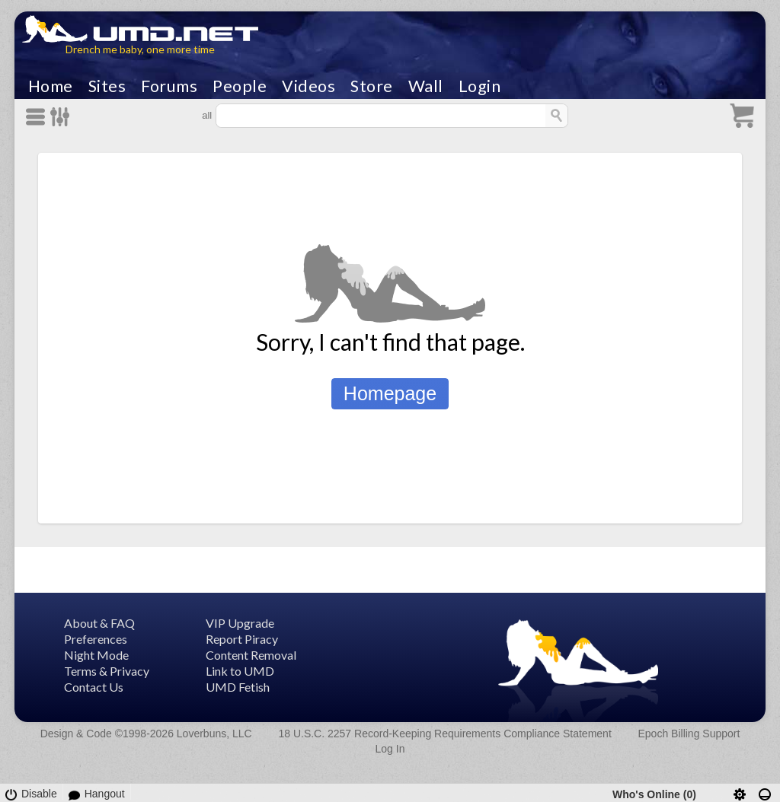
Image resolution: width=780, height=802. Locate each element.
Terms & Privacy (106, 671)
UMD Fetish (238, 686)
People (240, 86)
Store (371, 86)
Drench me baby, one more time (140, 49)
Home (50, 86)
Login (480, 86)
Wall (425, 86)
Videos (308, 86)
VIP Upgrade (240, 623)
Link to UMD (240, 671)
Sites (107, 86)
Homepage (390, 393)
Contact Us (93, 686)
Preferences (95, 639)
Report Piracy (242, 639)
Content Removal (251, 655)
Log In (390, 749)
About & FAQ (99, 623)
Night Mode (96, 655)
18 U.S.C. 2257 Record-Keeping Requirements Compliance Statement (444, 733)
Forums (169, 86)
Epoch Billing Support (689, 733)
